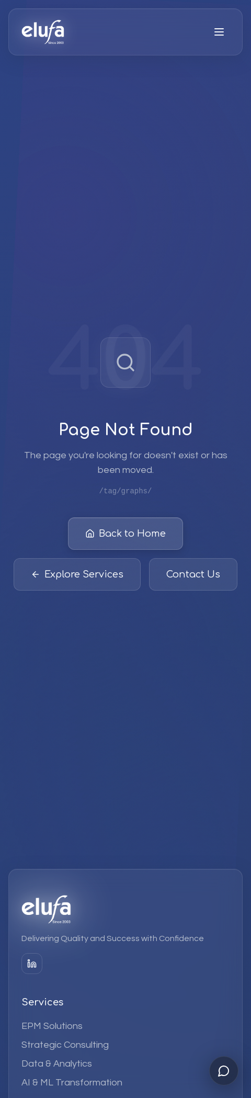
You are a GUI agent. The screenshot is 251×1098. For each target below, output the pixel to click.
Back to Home (125, 534)
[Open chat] (223, 1070)
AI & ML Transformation (71, 1083)
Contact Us (193, 575)
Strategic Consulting (65, 1045)
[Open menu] (219, 31)
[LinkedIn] (31, 963)
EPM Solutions (52, 1026)
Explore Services (77, 575)
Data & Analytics (56, 1064)
